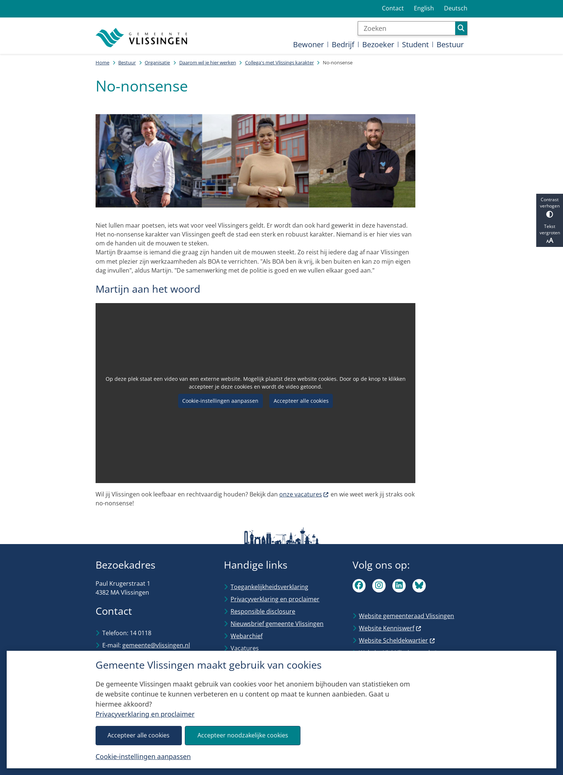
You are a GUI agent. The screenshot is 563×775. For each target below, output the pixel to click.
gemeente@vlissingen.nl (156, 645)
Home (102, 62)
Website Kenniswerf (390, 628)
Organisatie (157, 62)
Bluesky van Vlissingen (419, 585)
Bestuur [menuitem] (450, 44)
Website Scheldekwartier (397, 640)
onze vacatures (304, 494)
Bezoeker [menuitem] (378, 44)
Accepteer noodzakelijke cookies (242, 735)
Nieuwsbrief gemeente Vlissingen (277, 624)
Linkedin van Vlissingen (399, 585)
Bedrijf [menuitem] (343, 44)
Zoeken (461, 28)
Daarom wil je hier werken (207, 62)
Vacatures (245, 648)
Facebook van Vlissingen (359, 585)
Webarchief (247, 636)
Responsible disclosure (263, 611)
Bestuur (127, 62)
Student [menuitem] (415, 44)
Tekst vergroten (549, 234)
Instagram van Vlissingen (379, 585)
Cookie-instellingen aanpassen (143, 756)
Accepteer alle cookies (138, 735)
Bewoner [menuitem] (308, 44)
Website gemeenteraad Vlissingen (406, 616)
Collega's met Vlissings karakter (279, 62)
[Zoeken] (406, 28)
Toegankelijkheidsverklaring (269, 587)
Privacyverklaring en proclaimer (145, 714)
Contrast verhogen (549, 207)
